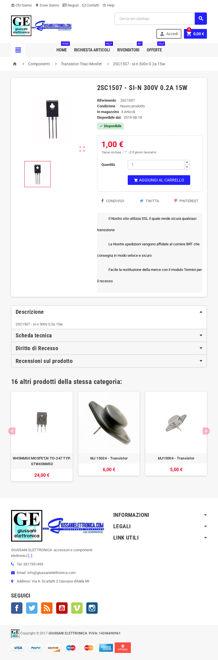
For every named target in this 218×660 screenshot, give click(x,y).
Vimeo (77, 608)
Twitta (149, 201)
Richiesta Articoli (93, 48)
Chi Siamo (21, 5)
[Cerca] (160, 18)
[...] (29, 556)
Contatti (90, 5)
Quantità (108, 164)
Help (108, 5)
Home (62, 48)
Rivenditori (129, 48)
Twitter (31, 608)
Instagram (92, 608)
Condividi (112, 201)
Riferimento (106, 100)
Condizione (106, 106)
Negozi (70, 5)
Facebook (16, 608)
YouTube (62, 608)
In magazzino (108, 112)
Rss (47, 608)
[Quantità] (156, 165)
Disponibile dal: (109, 117)
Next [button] (206, 431)
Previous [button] (11, 431)
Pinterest (186, 201)
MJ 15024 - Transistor (109, 458)
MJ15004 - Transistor (176, 458)
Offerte (155, 48)
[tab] (109, 312)
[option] (42, 436)
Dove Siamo (47, 5)
